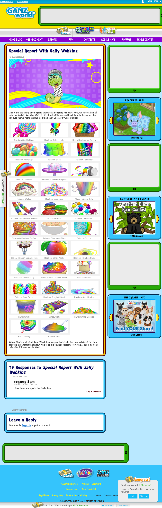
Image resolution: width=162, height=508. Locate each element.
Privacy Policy (57, 495)
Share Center (145, 39)
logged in (26, 425)
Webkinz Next (34, 39)
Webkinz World (6, 1)
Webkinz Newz (84, 30)
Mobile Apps (108, 39)
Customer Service (111, 495)
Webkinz (85, 484)
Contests (89, 39)
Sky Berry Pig (136, 137)
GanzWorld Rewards (69, 484)
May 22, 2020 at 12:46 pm (25, 384)
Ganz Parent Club (89, 489)
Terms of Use (71, 495)
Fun (71, 39)
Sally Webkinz (18, 56)
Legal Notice (44, 495)
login (149, 1)
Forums (126, 39)
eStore (52, 39)
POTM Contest (136, 236)
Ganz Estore (22, 1)
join (156, 1)
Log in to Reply (93, 392)
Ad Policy (83, 495)
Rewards (63, 31)
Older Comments (18, 377)
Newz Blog (15, 39)
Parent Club (108, 30)
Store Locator (136, 334)
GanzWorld (96, 484)
